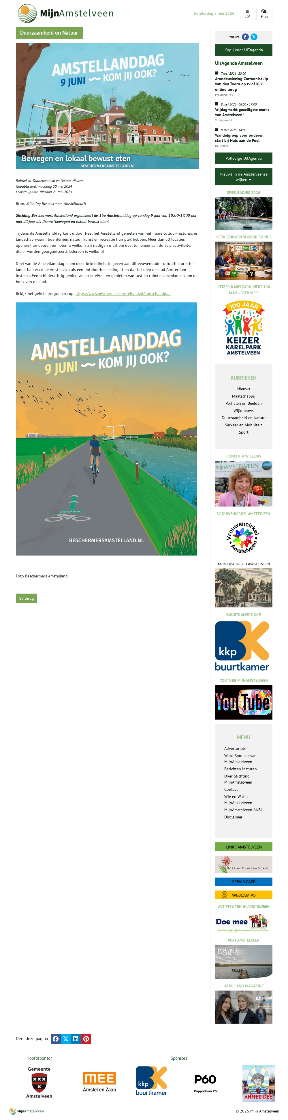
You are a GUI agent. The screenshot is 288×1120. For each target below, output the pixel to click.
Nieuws (77, 180)
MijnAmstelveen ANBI (243, 809)
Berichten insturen (240, 768)
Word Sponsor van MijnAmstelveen (240, 758)
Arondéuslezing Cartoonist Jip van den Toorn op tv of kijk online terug (241, 84)
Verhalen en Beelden (244, 403)
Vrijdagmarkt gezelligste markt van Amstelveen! (242, 112)
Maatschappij (243, 396)
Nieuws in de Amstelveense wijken (244, 177)
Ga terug (26, 598)
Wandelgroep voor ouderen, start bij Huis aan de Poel (239, 138)
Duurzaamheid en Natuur (52, 180)
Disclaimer (233, 817)
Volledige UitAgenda (244, 158)
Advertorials (235, 748)
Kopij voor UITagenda (244, 49)
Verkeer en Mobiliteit (243, 425)
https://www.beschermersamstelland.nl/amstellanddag (123, 293)
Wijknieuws (244, 410)
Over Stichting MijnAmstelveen (238, 779)
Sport (244, 432)
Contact (231, 789)
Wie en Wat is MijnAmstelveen (238, 799)
